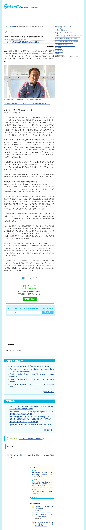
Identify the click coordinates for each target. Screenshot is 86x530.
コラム (11, 26)
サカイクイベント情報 (67, 37)
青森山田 (24, 42)
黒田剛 (37, 42)
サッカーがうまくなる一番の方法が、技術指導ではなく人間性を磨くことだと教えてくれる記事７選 (42, 483)
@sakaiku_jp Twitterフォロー (61, 28)
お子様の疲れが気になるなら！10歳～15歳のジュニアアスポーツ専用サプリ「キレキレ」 (44, 524)
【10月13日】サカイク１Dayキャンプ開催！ (23, 422)
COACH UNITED (68, 35)
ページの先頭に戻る (59, 55)
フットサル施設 (63, 44)
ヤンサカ (65, 46)
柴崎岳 (14, 42)
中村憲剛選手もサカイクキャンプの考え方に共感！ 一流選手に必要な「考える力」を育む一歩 (42, 474)
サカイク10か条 (58, 49)
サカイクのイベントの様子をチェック (63, 32)
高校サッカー (31, 42)
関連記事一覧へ (49, 392)
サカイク (6, 26)
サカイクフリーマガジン (66, 38)
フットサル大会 (64, 43)
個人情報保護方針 (59, 50)
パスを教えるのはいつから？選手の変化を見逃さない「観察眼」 (30, 366)
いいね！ (59, 29)
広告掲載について (59, 52)
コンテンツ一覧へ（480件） (30, 439)
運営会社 (57, 53)
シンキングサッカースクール (67, 41)
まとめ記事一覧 (33, 497)
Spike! (66, 40)
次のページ (33, 278)
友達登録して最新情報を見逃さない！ (63, 31)
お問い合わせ (58, 47)
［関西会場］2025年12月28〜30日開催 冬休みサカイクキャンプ (30, 425)
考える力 (16, 26)
